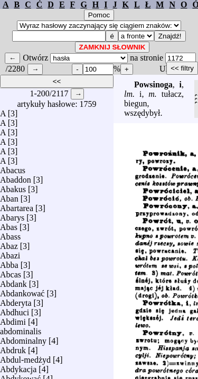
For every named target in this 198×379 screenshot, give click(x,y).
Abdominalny (23, 338)
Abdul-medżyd (25, 357)
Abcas (10, 271)
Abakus (13, 186)
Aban (9, 196)
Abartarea (16, 205)
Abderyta (16, 300)
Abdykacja (18, 366)
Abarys (12, 215)
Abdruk (13, 347)
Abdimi (13, 319)
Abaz (9, 243)
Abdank (13, 281)
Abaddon (15, 177)
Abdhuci (14, 309)
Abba (9, 262)
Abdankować (22, 290)
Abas (8, 224)
